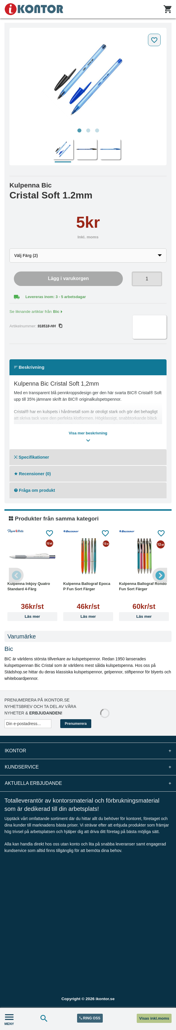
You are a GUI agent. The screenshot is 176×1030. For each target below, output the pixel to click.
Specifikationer (31, 457)
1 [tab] (79, 131)
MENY (9, 1019)
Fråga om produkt (34, 490)
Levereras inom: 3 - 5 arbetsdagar (55, 297)
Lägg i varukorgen (68, 278)
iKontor (88, 751)
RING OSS (89, 1018)
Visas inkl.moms (154, 1018)
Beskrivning (29, 367)
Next (159, 575)
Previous (16, 575)
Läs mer (32, 616)
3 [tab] (97, 131)
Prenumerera (76, 724)
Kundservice (88, 767)
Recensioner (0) (32, 473)
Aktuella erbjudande (88, 783)
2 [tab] (88, 131)
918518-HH (50, 326)
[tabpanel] (88, 78)
